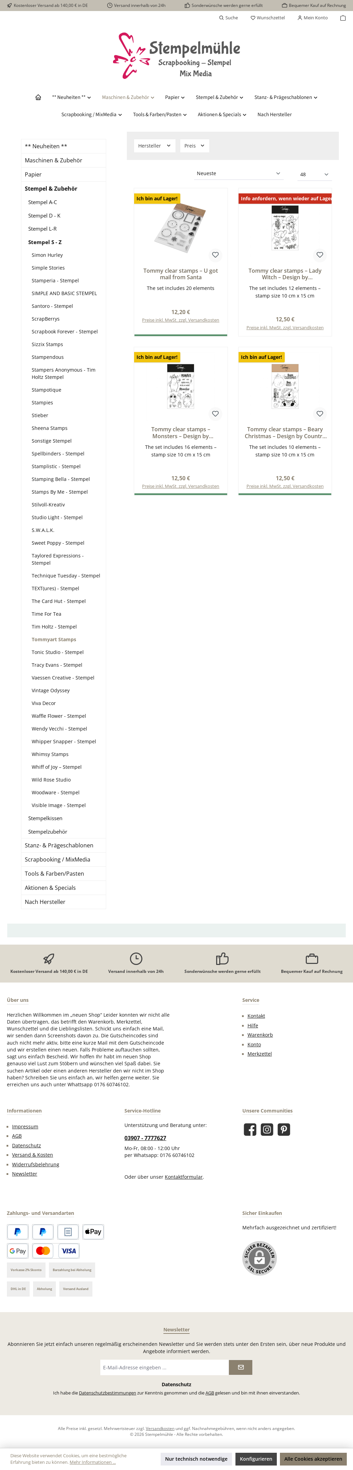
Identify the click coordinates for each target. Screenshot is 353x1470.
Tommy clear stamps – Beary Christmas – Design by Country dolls (285, 433)
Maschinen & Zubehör (53, 160)
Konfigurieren (256, 1459)
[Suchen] (228, 18)
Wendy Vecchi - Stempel (59, 728)
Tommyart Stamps (54, 639)
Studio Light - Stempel (57, 517)
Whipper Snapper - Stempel (64, 741)
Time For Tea (46, 614)
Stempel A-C (42, 202)
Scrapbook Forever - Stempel (65, 331)
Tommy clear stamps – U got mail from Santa (180, 274)
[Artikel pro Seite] (314, 175)
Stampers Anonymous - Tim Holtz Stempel (63, 373)
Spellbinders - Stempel (58, 453)
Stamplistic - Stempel (56, 466)
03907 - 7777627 (145, 1138)
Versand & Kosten (32, 1155)
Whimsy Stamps (50, 754)
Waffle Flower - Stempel (59, 716)
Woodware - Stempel (56, 792)
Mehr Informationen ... (93, 1462)
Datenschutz (26, 1145)
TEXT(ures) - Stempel (55, 588)
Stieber (40, 415)
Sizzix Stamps (47, 344)
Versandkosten (160, 1428)
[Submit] (241, 1367)
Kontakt (256, 1016)
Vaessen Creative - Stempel (63, 677)
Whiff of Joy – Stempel (57, 767)
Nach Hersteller (45, 902)
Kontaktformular (184, 1177)
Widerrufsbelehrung (35, 1164)
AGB (17, 1136)
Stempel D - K (44, 215)
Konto (254, 1044)
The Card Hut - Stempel (59, 601)
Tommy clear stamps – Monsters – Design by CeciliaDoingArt (180, 433)
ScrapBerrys (46, 318)
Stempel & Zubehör (51, 188)
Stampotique (46, 389)
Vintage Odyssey (51, 690)
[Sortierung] (239, 174)
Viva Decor (44, 703)
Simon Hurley (47, 255)
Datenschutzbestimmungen (107, 1393)
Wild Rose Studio (51, 779)
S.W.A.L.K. (43, 530)
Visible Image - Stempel (59, 805)
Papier (33, 174)
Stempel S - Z (45, 242)
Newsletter (24, 1174)
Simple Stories (48, 267)
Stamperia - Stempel (55, 280)
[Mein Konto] (312, 18)
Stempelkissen (45, 818)
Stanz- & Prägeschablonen (59, 845)
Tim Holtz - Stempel (54, 626)
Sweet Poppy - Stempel (58, 543)
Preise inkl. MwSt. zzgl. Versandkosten (180, 320)
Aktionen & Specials (50, 888)
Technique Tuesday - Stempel (66, 575)
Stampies (42, 402)
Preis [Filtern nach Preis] (194, 145)
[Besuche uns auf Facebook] (250, 1129)
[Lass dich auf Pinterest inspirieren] (284, 1129)
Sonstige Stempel (52, 440)
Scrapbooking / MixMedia (57, 859)
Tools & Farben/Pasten (54, 873)
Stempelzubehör (47, 831)
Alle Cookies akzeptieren (313, 1459)
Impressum (25, 1127)
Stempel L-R (42, 228)
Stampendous (48, 357)
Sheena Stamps (50, 428)
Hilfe (253, 1026)
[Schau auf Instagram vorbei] (267, 1129)
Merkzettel (260, 1054)
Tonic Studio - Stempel (58, 652)
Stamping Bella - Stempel (61, 479)
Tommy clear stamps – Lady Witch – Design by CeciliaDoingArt (285, 274)
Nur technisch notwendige (196, 1459)
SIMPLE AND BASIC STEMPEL (64, 293)
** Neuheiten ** (46, 146)
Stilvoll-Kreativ (48, 504)
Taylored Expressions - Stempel (58, 559)
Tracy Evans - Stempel (57, 665)
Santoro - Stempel (52, 306)
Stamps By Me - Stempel (60, 492)
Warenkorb (260, 1035)
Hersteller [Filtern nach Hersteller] (154, 145)
